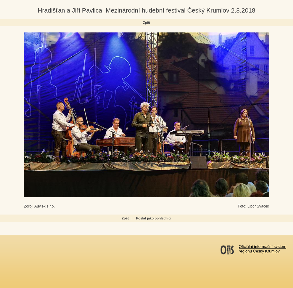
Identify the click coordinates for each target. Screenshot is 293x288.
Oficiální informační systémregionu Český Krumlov (262, 248)
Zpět (146, 22)
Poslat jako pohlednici (153, 218)
